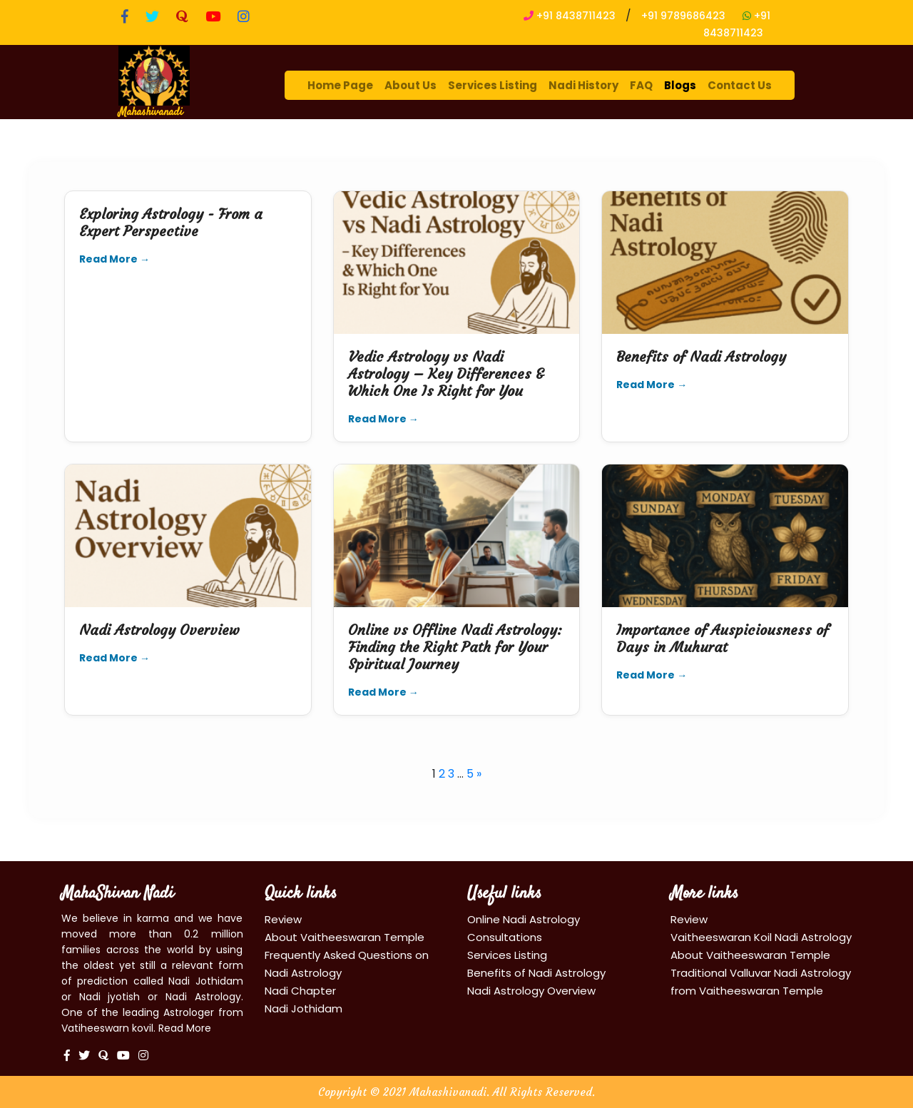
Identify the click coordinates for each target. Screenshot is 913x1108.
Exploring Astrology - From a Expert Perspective (170, 222)
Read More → (114, 259)
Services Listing (492, 85)
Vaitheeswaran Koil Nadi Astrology (761, 937)
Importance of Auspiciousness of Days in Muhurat (722, 638)
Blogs (680, 85)
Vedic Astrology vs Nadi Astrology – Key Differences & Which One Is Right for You (446, 373)
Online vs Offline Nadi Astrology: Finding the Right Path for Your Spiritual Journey (455, 647)
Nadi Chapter (300, 990)
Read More (184, 1028)
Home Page (340, 85)
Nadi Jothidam (303, 1008)
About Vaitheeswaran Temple (344, 937)
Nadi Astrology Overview (159, 630)
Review (283, 919)
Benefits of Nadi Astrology (701, 356)
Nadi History (583, 85)
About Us (410, 85)
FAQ (641, 85)
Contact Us (740, 85)
